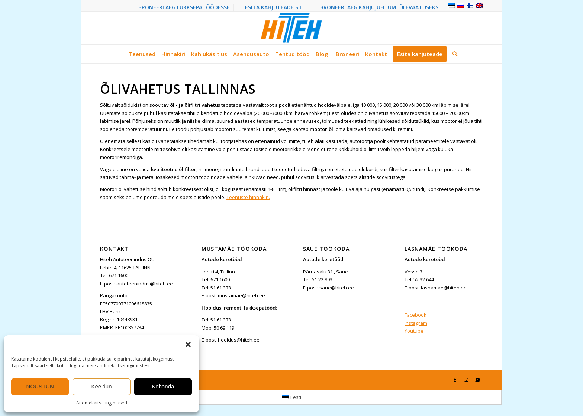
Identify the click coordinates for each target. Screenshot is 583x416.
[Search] (453, 54)
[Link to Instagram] (466, 379)
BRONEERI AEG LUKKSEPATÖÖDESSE (184, 7)
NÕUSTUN (40, 386)
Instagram (416, 323)
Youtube (414, 330)
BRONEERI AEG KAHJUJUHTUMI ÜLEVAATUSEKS (379, 7)
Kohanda (163, 386)
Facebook (415, 314)
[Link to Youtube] (477, 379)
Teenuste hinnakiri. (248, 197)
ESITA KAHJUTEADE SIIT (275, 7)
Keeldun (101, 386)
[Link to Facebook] (455, 379)
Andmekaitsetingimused (101, 403)
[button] (188, 344)
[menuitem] (184, 7)
